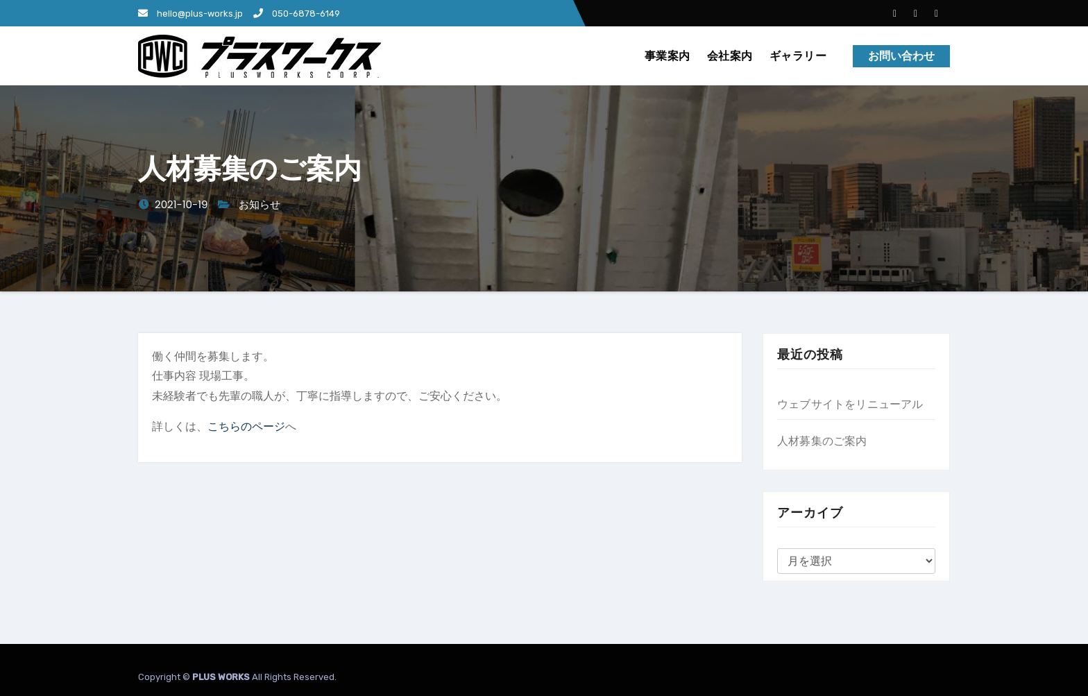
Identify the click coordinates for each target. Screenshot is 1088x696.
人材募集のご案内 (822, 441)
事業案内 (667, 55)
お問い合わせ (901, 55)
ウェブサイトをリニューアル (850, 404)
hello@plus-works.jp (190, 13)
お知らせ (259, 204)
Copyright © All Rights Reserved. (237, 677)
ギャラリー (798, 55)
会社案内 (730, 55)
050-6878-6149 (296, 13)
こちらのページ (246, 426)
